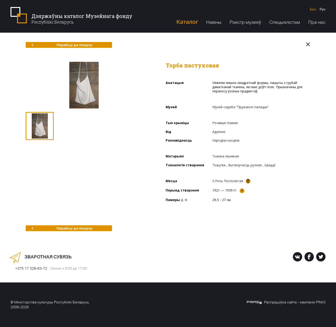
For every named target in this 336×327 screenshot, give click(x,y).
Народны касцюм (225, 140)
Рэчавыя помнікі (225, 123)
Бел (313, 9)
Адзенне (218, 131)
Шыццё (270, 165)
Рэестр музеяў (245, 22)
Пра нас (317, 22)
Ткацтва (218, 165)
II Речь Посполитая (227, 181)
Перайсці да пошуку (62, 45)
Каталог (187, 22)
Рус (323, 9)
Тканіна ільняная (225, 156)
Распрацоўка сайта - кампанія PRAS (286, 302)
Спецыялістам (284, 22)
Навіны (213, 22)
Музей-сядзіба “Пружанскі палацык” (240, 107)
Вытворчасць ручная (245, 165)
